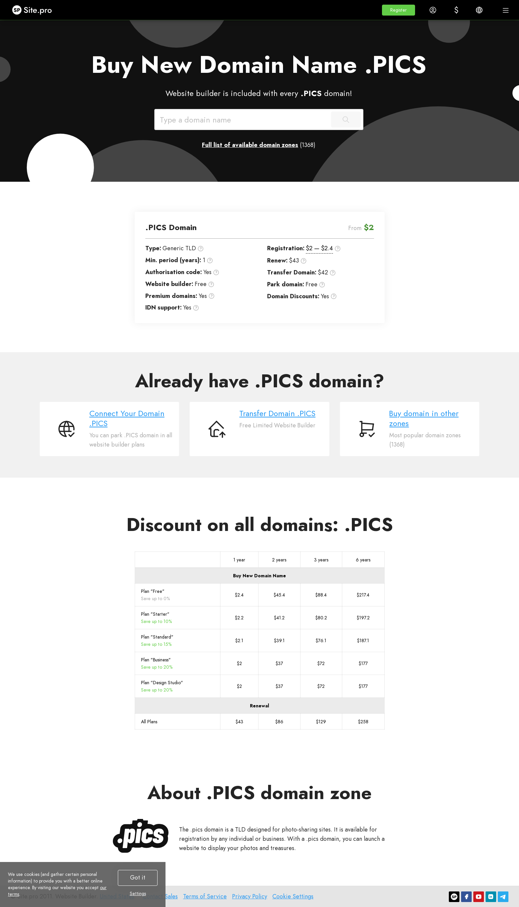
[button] (398, 10)
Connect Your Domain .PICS (127, 418)
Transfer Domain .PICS (277, 413)
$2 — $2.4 (319, 248)
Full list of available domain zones (250, 145)
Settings (138, 893)
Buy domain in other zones (423, 418)
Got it (137, 877)
